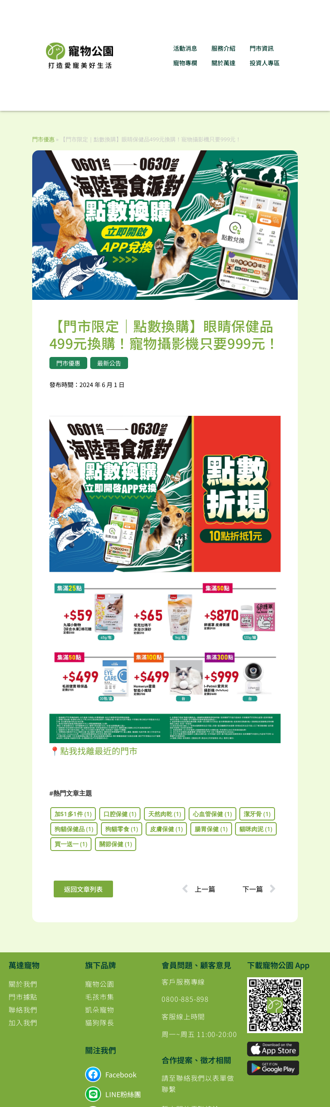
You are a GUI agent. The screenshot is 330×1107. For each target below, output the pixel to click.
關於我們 (23, 984)
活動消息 (185, 48)
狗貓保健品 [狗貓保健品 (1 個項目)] (74, 829)
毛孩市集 (99, 996)
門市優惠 (43, 139)
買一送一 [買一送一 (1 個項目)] (71, 844)
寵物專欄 (185, 62)
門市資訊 (262, 48)
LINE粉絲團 (123, 1094)
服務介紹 (223, 48)
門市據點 (23, 996)
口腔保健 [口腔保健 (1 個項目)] (120, 814)
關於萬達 (223, 62)
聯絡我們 (23, 1009)
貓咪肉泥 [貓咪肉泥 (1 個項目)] (255, 829)
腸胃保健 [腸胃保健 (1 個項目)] (211, 829)
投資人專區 (265, 62)
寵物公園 (99, 984)
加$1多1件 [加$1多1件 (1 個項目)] (73, 814)
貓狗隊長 (99, 1022)
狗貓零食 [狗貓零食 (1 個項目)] (121, 829)
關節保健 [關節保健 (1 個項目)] (115, 844)
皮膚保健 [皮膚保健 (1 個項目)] (166, 829)
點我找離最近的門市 (99, 750)
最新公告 (109, 363)
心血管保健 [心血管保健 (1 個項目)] (212, 814)
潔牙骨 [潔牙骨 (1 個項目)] (257, 814)
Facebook (121, 1074)
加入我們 (23, 1022)
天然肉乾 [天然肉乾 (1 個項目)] (164, 814)
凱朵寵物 (99, 1009)
